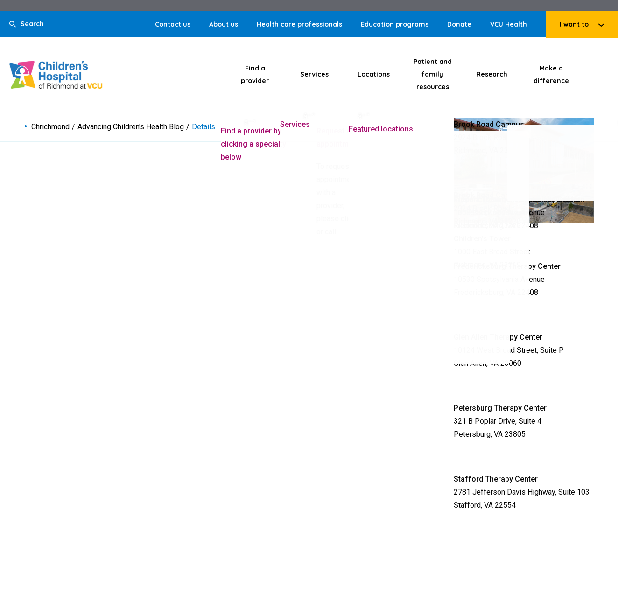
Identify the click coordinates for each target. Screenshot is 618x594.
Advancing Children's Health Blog (130, 127)
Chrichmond (50, 127)
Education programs (394, 24)
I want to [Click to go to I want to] (574, 24)
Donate (459, 24)
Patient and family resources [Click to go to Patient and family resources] (433, 74)
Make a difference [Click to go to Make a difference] (551, 74)
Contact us (172, 24)
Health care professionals (299, 24)
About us (223, 24)
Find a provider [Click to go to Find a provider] (255, 74)
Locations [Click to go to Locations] (374, 74)
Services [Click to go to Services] (314, 74)
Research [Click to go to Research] (491, 74)
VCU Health (508, 24)
